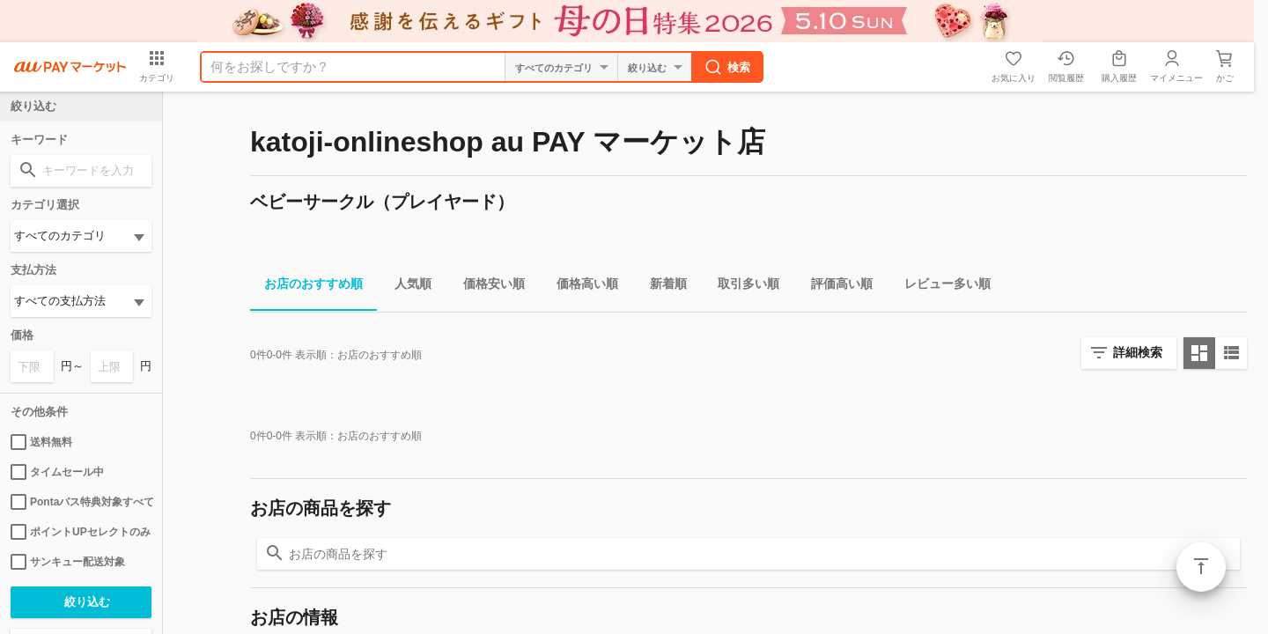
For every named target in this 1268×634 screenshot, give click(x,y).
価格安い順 (487, 286)
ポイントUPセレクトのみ (81, 532)
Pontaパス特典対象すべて (81, 502)
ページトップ (1201, 567)
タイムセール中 (57, 472)
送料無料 (41, 442)
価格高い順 (580, 286)
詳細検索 (1137, 352)
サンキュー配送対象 (68, 562)
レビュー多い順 (940, 286)
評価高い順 (835, 286)
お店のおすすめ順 (306, 286)
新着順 (661, 286)
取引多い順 (741, 286)
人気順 (405, 286)
